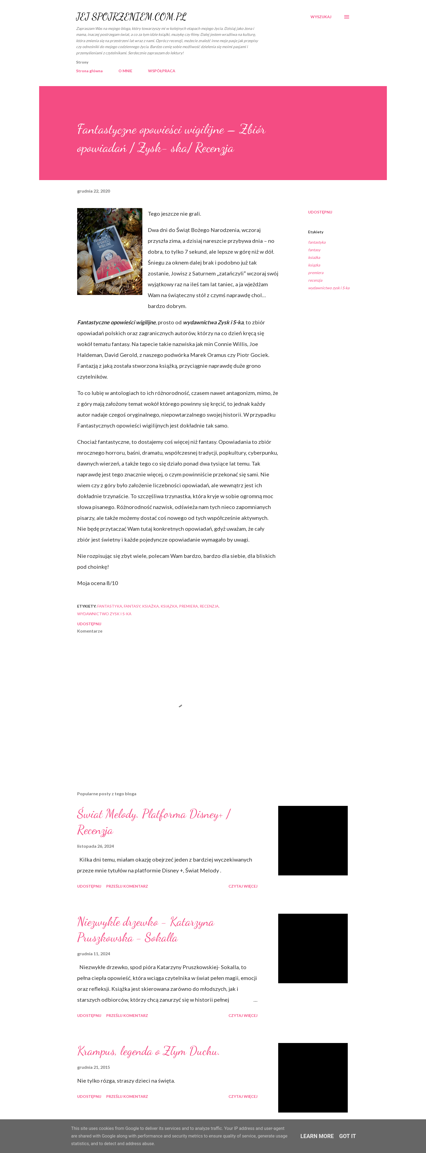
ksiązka (314, 265)
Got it (347, 1136)
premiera (315, 272)
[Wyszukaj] (321, 17)
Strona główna (89, 70)
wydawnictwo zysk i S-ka (328, 287)
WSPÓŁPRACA (161, 70)
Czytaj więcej (243, 886)
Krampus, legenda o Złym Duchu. (148, 1051)
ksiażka (314, 257)
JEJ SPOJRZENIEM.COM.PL (131, 17)
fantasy (314, 249)
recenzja (315, 280)
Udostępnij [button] (320, 212)
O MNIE (125, 70)
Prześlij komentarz (127, 886)
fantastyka (316, 242)
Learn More (317, 1136)
